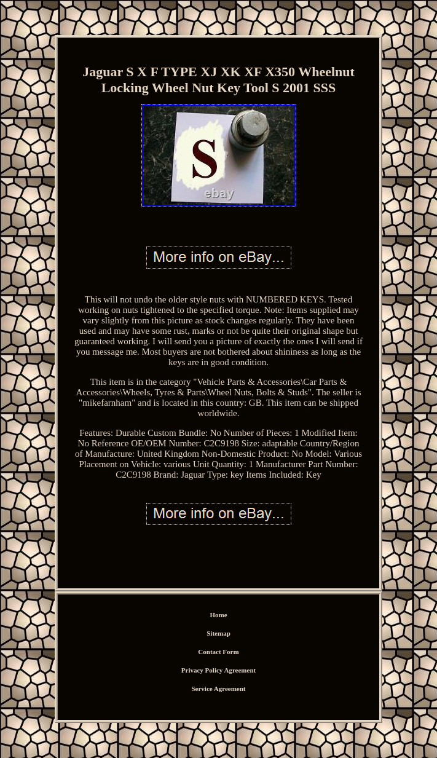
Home (218, 614)
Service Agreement (218, 688)
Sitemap (218, 633)
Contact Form (218, 651)
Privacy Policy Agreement (218, 670)
